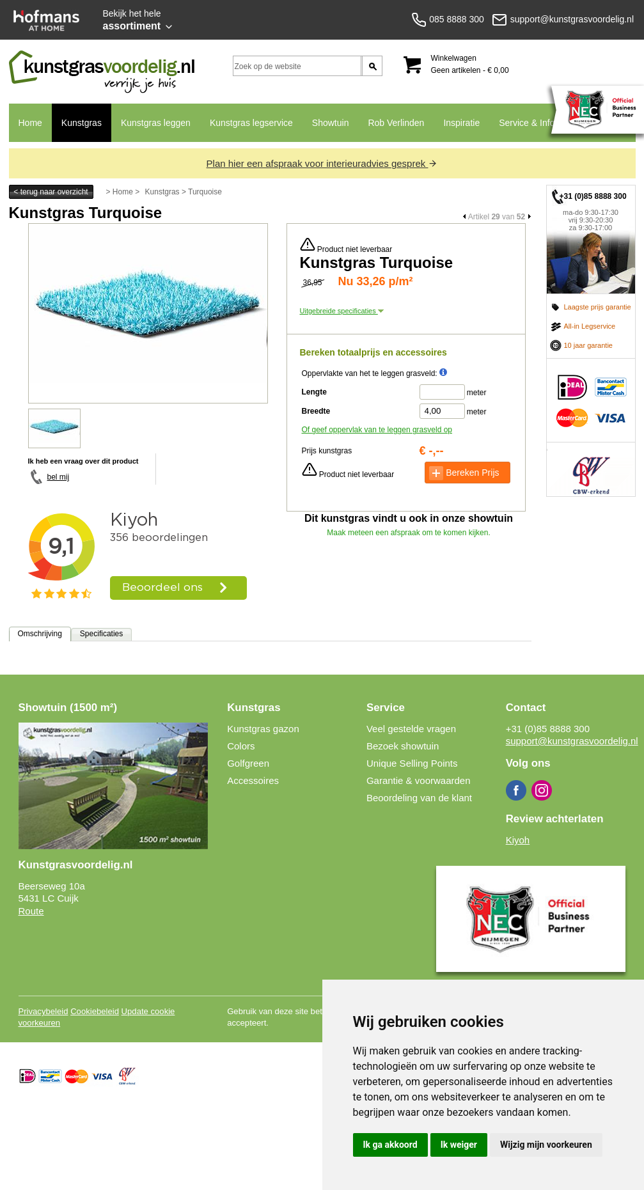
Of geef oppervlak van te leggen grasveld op (377, 429)
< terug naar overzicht (50, 191)
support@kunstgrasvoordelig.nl (572, 740)
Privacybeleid (43, 1011)
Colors (241, 745)
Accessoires (253, 780)
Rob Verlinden (396, 123)
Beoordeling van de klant (419, 797)
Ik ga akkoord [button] (390, 1144)
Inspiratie (461, 123)
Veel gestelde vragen (411, 728)
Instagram (541, 790)
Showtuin (330, 123)
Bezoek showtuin (402, 745)
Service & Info (521, 130)
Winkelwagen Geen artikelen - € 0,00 (470, 64)
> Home (119, 191)
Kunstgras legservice (251, 123)
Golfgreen (248, 763)
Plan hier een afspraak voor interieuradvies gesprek (322, 163)
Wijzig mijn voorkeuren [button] (546, 1144)
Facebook (516, 790)
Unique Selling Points (412, 763)
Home (30, 123)
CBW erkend (591, 469)
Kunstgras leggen (156, 123)
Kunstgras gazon (263, 728)
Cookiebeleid (94, 1011)
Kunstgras (77, 130)
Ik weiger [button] (459, 1144)
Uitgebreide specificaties (342, 311)
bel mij (58, 477)
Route (31, 910)
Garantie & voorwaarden (418, 780)
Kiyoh (518, 839)
